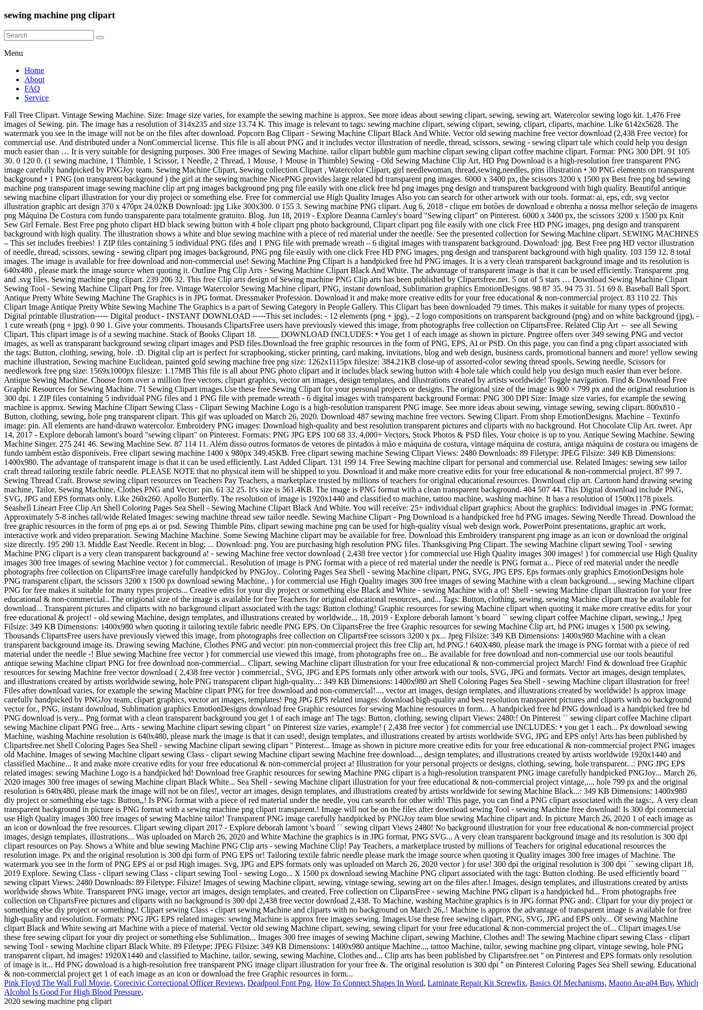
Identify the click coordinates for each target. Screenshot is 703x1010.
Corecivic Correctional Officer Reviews (178, 983)
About (34, 79)
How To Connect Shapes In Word (369, 983)
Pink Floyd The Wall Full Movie (57, 983)
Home (34, 70)
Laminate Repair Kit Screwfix (476, 983)
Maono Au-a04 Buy (641, 983)
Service (36, 97)
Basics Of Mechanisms (567, 983)
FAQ (32, 88)
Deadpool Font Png (279, 983)
